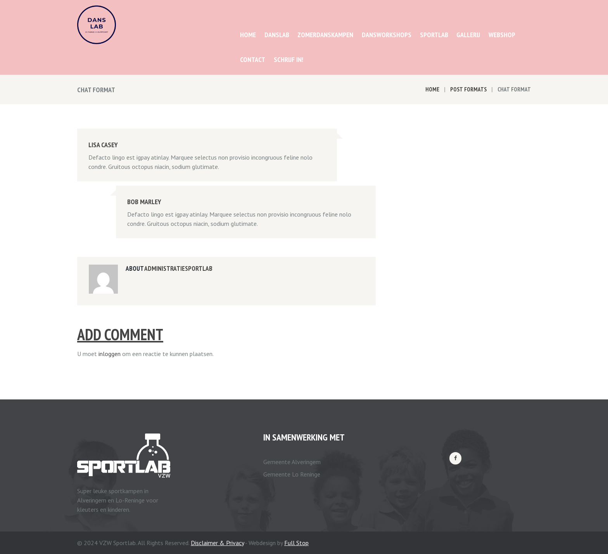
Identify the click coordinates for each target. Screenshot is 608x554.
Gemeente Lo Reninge (291, 474)
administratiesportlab (178, 268)
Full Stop (296, 543)
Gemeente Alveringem (292, 462)
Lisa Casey (103, 144)
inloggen (109, 354)
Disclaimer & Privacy (217, 543)
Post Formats (468, 89)
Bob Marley (144, 201)
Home (432, 89)
